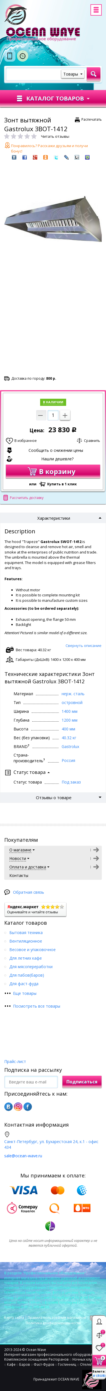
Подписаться (82, 1082)
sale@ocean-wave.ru (23, 1155)
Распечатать (91, 119)
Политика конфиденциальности (53, 1323)
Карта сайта (14, 1317)
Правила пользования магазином (57, 1317)
